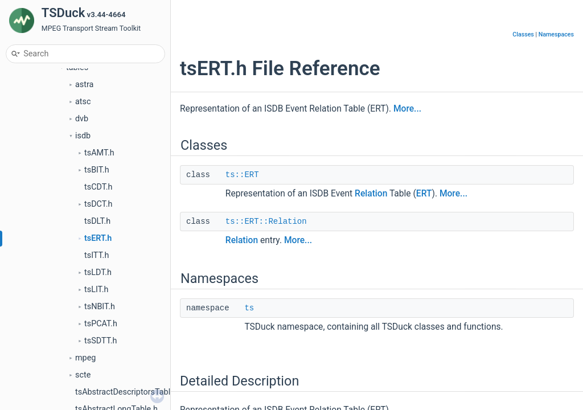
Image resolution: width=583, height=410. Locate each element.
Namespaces (556, 34)
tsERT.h (98, 238)
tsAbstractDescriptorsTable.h (128, 392)
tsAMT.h (99, 153)
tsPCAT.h (100, 324)
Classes (523, 34)
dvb (81, 119)
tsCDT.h (98, 187)
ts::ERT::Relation (266, 221)
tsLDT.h (98, 272)
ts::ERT (242, 174)
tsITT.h (96, 255)
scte (83, 375)
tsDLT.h (97, 221)
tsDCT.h (98, 204)
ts (249, 308)
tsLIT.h (96, 289)
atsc (83, 101)
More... (407, 109)
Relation (371, 193)
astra (84, 84)
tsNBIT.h (99, 306)
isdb (83, 136)
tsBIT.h (96, 170)
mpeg (85, 358)
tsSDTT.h (100, 341)
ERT (424, 193)
